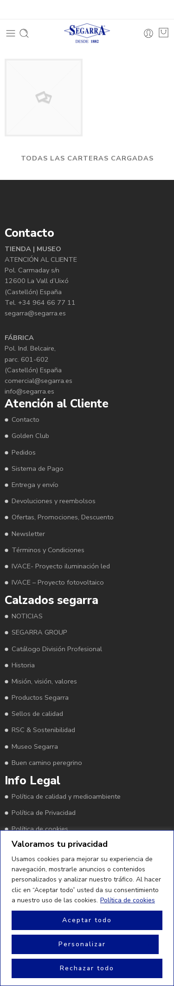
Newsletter (28, 533)
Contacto (25, 419)
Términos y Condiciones (48, 550)
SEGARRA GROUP (39, 632)
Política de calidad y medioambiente (66, 796)
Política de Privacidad (44, 812)
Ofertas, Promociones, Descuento (63, 517)
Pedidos (24, 452)
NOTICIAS (27, 616)
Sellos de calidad (37, 713)
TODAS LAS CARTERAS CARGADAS (87, 158)
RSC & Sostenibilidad (43, 729)
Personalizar (82, 944)
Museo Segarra (35, 746)
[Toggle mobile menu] (11, 33)
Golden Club (30, 435)
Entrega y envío (35, 484)
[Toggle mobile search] (24, 33)
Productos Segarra (40, 697)
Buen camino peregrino (47, 762)
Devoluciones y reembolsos (54, 500)
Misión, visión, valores (44, 681)
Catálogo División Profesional (57, 648)
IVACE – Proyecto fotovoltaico (58, 582)
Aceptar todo (87, 920)
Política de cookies (127, 900)
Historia (23, 665)
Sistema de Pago (38, 468)
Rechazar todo (87, 968)
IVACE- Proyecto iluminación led (61, 566)
